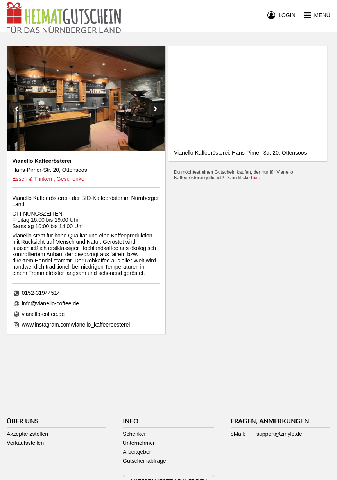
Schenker (134, 434)
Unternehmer (139, 443)
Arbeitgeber (137, 452)
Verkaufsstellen (25, 443)
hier (254, 177)
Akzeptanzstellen (27, 434)
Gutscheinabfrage (144, 461)
